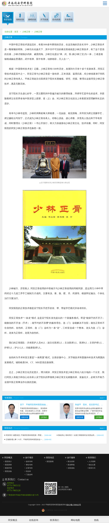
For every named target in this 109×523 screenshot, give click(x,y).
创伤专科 (28, 461)
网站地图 (75, 520)
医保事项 (70, 465)
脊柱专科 (28, 465)
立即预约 (43, 417)
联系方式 (90, 468)
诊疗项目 (29, 458)
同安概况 (12, 520)
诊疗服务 (71, 458)
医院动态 (50, 458)
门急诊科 (28, 475)
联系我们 (54, 520)
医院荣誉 (7, 465)
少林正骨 (26, 32)
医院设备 (7, 471)
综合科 (27, 471)
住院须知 (70, 468)
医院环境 (7, 468)
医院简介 (7, 461)
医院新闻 (49, 461)
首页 (16, 32)
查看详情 (24, 417)
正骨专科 (28, 468)
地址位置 (90, 465)
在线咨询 (33, 520)
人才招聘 (90, 461)
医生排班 (70, 461)
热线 (96, 520)
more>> (102, 398)
